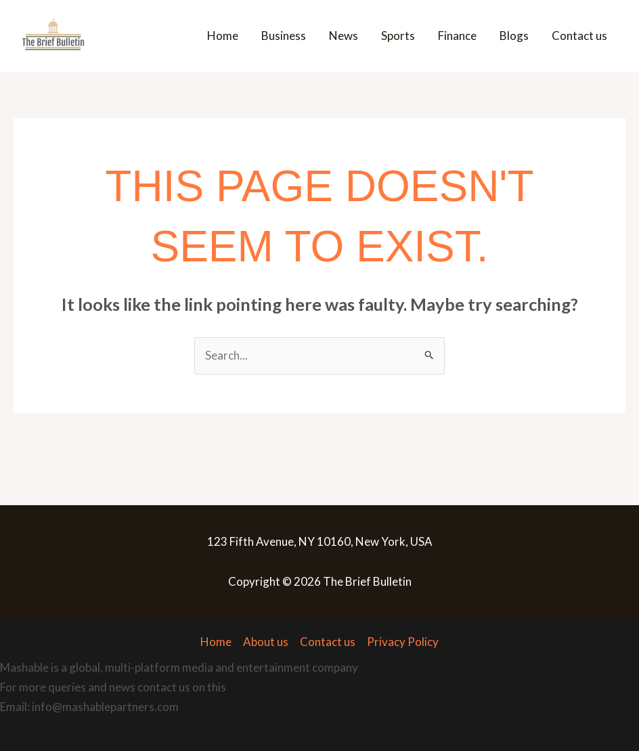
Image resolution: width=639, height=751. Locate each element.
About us (265, 642)
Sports (398, 35)
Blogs (514, 35)
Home (222, 35)
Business (283, 35)
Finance (457, 35)
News (343, 35)
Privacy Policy (403, 642)
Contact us (579, 35)
